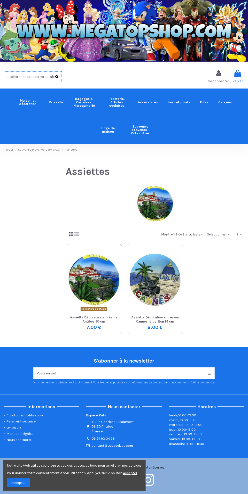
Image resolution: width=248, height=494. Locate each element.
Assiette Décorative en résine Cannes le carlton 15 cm (155, 319)
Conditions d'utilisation (25, 415)
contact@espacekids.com (112, 446)
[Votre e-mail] (118, 373)
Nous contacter (19, 440)
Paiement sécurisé (21, 421)
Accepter (18, 483)
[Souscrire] (209, 373)
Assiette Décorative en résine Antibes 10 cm (93, 319)
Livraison (14, 427)
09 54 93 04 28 (103, 439)
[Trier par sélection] (218, 234)
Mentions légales (20, 434)
